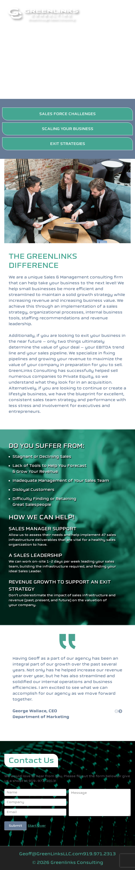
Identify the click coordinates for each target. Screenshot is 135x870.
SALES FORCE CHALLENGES (67, 113)
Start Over (37, 826)
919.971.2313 (99, 853)
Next (120, 711)
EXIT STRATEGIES (67, 143)
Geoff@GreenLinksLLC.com (51, 853)
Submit (15, 826)
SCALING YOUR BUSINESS (67, 128)
